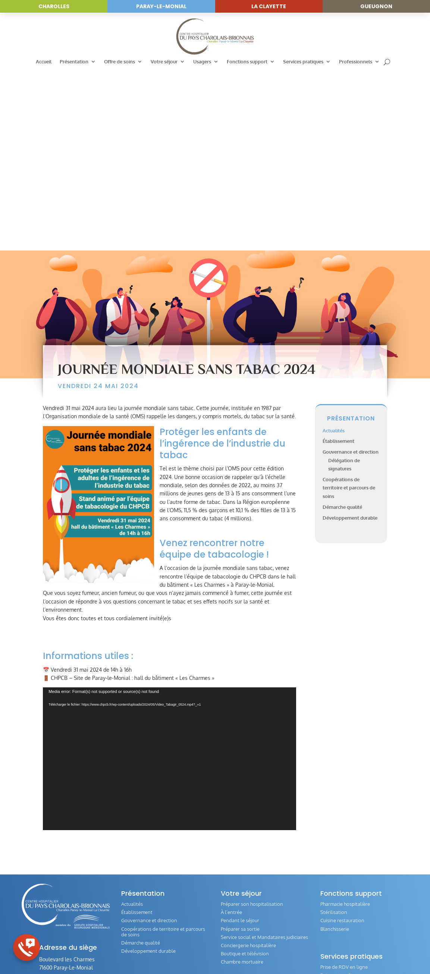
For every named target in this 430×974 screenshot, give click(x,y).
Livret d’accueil (237, 838)
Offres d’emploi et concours (350, 904)
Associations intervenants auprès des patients (262, 857)
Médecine (132, 844)
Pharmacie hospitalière (345, 725)
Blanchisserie (334, 750)
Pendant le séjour (240, 742)
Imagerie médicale (141, 852)
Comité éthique (337, 835)
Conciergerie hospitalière (248, 766)
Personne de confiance (345, 805)
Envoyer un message (74, 827)
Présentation (74, 61)
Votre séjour (164, 61)
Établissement (338, 262)
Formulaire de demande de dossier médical (358, 816)
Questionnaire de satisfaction (352, 827)
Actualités (334, 252)
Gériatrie (130, 876)
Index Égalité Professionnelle (352, 912)
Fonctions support (247, 61)
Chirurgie (131, 860)
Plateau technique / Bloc (148, 868)
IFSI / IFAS (331, 921)
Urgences (131, 819)
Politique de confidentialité (299, 950)
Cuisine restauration (342, 742)
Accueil (43, 61)
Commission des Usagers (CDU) (255, 821)
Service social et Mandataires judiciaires (264, 758)
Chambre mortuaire (242, 783)
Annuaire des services (145, 811)
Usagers (202, 61)
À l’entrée (231, 734)
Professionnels (355, 61)
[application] (169, 580)
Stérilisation (333, 734)
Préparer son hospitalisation (252, 725)
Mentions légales (246, 950)
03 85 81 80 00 (62, 808)
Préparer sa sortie (240, 750)
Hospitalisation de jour (146, 835)
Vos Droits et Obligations (249, 846)
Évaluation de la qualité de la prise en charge (262, 871)
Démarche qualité (342, 328)
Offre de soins (119, 61)
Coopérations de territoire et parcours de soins (349, 309)
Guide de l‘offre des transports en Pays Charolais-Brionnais (362, 846)
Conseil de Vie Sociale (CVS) (251, 829)
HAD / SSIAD (135, 893)
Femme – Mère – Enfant (147, 885)
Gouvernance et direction (351, 273)
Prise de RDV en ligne (344, 788)
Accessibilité (208, 950)
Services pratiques (303, 61)
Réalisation (345, 950)
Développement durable (350, 339)
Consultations (136, 827)
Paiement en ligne (340, 797)
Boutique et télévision (245, 775)
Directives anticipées (343, 858)
